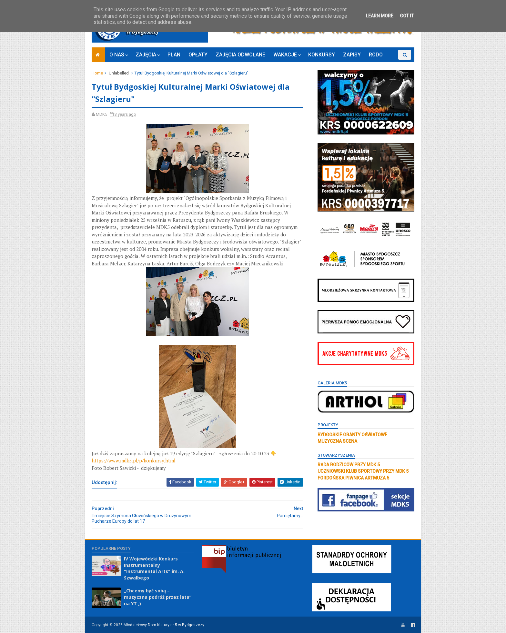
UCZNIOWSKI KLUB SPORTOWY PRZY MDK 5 (363, 471)
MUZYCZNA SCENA (337, 441)
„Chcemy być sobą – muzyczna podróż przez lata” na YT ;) (157, 597)
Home (97, 73)
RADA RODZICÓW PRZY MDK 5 (349, 464)
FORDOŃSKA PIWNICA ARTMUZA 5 (353, 477)
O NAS (116, 55)
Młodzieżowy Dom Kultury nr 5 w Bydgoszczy (164, 625)
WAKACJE (285, 55)
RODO (376, 55)
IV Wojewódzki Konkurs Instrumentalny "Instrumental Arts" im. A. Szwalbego (154, 568)
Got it (407, 15)
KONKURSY (321, 55)
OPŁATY (197, 55)
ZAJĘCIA (146, 55)
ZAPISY (352, 55)
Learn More (379, 15)
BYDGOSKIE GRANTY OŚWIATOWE (352, 434)
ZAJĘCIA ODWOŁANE (240, 55)
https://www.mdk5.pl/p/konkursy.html (134, 460)
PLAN (173, 55)
